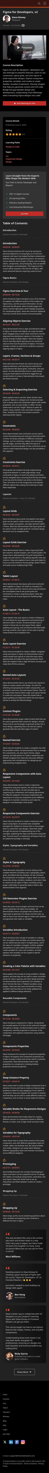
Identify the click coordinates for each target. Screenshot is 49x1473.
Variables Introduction (15, 929)
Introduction (10, 243)
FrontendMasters (15, 3)
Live (4, 1403)
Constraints (9, 425)
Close (44, 3)
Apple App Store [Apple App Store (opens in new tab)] (10, 1449)
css (7, 156)
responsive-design (14, 159)
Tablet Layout (10, 576)
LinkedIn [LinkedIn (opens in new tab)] (11, 1442)
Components (10, 1014)
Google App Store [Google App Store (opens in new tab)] (27, 1449)
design (9, 161)
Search (39, 3)
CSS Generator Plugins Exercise (20, 898)
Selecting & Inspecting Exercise (20, 389)
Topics (5, 1408)
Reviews (6, 1416)
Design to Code (12, 146)
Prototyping (9, 1163)
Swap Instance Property (16, 1077)
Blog (4, 1421)
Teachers (6, 1412)
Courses (6, 1399)
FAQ (4, 1425)
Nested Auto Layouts (14, 674)
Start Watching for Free (24, 103)
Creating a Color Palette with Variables (24, 966)
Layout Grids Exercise (14, 542)
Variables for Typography (16, 1132)
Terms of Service (30, 1463)
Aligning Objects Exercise (17, 320)
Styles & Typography (14, 862)
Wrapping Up (10, 1207)
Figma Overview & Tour (15, 290)
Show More (24, 1372)
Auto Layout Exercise (14, 643)
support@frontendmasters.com (22, 1456)
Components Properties (16, 1046)
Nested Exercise (11, 740)
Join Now (24, 214)
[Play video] (24, 47)
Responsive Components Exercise (21, 813)
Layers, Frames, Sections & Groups (21, 355)
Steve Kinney (18, 17)
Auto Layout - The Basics (16, 609)
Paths (5, 1394)
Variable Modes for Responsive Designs (24, 1108)
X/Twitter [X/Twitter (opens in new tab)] (5, 1442)
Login (5, 1429)
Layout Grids (10, 511)
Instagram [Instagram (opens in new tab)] (23, 1442)
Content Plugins (11, 711)
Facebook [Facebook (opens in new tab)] (17, 1442)
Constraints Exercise (14, 462)
